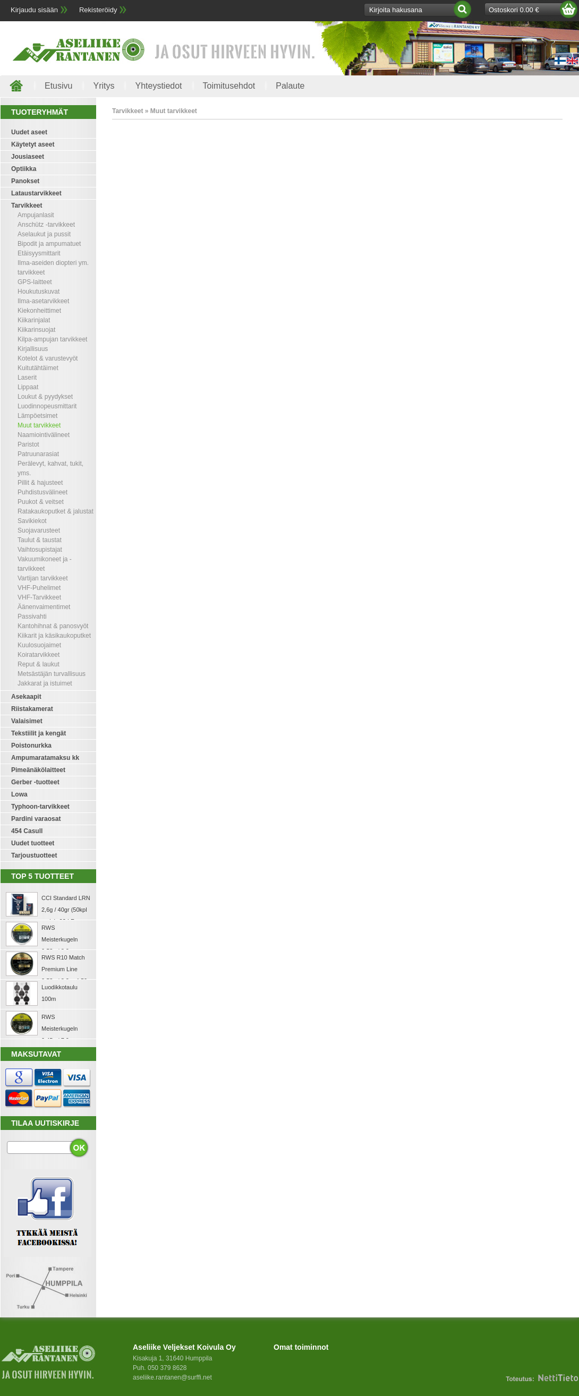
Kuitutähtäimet (38, 368)
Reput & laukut (38, 664)
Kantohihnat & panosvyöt (53, 626)
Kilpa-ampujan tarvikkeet (52, 339)
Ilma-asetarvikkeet (43, 301)
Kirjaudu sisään (34, 10)
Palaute (290, 85)
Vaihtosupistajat (40, 549)
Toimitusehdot (229, 85)
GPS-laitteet (35, 282)
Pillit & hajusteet (40, 482)
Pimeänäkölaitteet (38, 770)
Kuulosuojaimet (39, 645)
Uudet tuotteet (32, 843)
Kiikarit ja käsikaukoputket (54, 635)
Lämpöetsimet (37, 415)
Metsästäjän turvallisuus (52, 674)
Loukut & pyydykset (45, 396)
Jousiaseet (27, 156)
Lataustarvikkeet (36, 193)
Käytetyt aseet (32, 144)
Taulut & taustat (40, 540)
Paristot (28, 444)
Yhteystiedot (158, 85)
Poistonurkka (31, 745)
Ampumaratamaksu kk (45, 757)
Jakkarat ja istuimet (45, 683)
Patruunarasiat (38, 454)
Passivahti (32, 616)
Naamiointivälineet (44, 435)
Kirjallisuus (33, 349)
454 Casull (26, 831)
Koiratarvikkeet (38, 654)
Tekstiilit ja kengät (38, 733)
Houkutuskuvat (38, 291)
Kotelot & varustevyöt (48, 358)
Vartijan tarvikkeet (42, 578)
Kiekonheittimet (39, 310)
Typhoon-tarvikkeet (40, 806)
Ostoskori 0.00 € (514, 10)
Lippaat (28, 387)
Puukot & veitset (41, 502)
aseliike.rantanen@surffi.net (172, 1377)
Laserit (27, 377)
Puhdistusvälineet (42, 492)
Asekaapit (26, 696)
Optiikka (23, 169)
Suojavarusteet (39, 530)
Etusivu (58, 85)
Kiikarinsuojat (36, 329)
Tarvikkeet (26, 205)
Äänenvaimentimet (44, 607)
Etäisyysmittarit (39, 253)
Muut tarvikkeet (39, 425)
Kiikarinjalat (34, 320)
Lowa (19, 794)
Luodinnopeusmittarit (47, 406)
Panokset (25, 181)
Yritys (103, 85)
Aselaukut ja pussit (44, 234)
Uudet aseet (29, 132)
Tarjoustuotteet (34, 855)
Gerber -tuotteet (35, 782)
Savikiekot (32, 521)
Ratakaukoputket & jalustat (55, 511)
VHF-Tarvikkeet (39, 597)
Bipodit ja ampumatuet (49, 243)
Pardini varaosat (36, 819)
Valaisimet (26, 721)
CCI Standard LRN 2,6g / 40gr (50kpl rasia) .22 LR (65, 909)
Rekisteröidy (98, 10)
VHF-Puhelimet (39, 588)
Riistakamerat (32, 709)
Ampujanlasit (36, 215)
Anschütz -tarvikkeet (46, 224)
